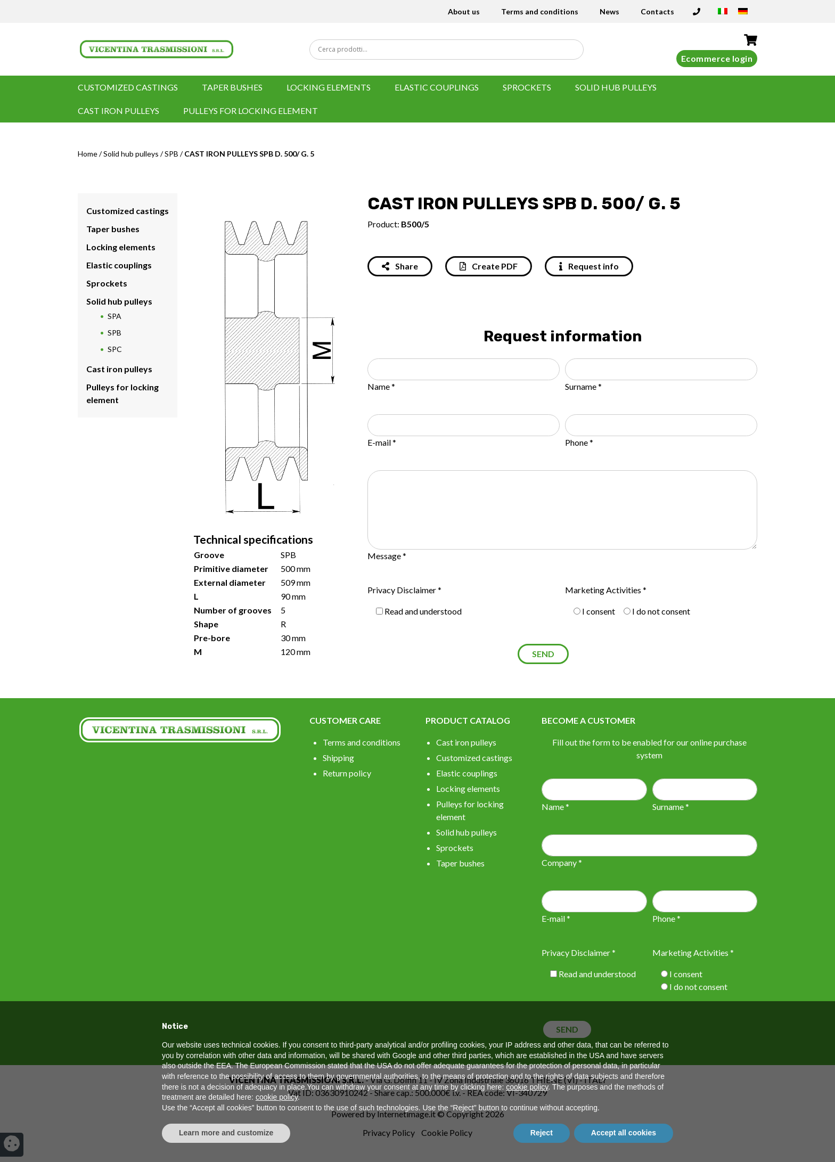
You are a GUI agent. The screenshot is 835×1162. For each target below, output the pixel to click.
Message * (386, 556)
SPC (115, 349)
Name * (381, 386)
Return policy (347, 773)
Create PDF (489, 266)
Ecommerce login (717, 58)
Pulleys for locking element (250, 110)
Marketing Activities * (605, 590)
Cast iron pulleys (118, 110)
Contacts (657, 11)
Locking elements (328, 87)
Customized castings (128, 87)
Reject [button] (541, 1132)
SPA (114, 316)
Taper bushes (232, 87)
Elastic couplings (437, 87)
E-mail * (381, 442)
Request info (589, 266)
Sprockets (527, 87)
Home (87, 153)
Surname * (583, 386)
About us (464, 11)
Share (400, 266)
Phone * (579, 442)
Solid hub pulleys (616, 87)
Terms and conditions (539, 11)
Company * (562, 862)
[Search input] (449, 49)
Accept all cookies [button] (623, 1132)
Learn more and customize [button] (226, 1132)
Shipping (338, 757)
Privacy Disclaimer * (404, 590)
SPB (171, 153)
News (609, 11)
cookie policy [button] (527, 1087)
